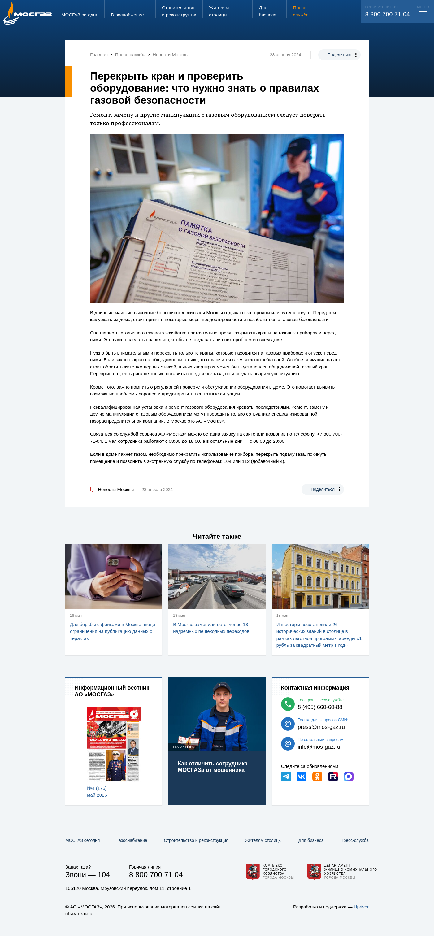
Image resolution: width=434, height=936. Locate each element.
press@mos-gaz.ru (321, 727)
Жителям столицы (263, 840)
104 (104, 874)
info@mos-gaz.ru (319, 747)
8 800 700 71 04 (387, 14)
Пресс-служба (354, 840)
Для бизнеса (311, 840)
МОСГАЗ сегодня (82, 840)
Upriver (361, 906)
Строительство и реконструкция (196, 840)
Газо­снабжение (131, 840)
